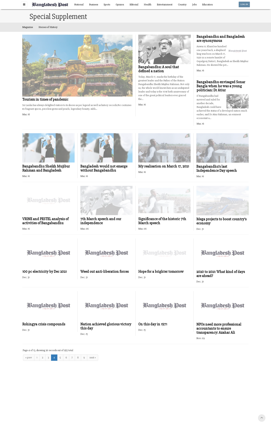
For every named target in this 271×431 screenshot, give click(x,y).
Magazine (27, 27)
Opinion (120, 4)
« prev (28, 357)
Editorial (134, 4)
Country (182, 4)
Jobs (194, 4)
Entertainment (164, 4)
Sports (107, 4)
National (79, 4)
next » (92, 357)
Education (207, 4)
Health (147, 4)
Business (93, 4)
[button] (24, 4)
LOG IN (244, 4)
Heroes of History (48, 27)
